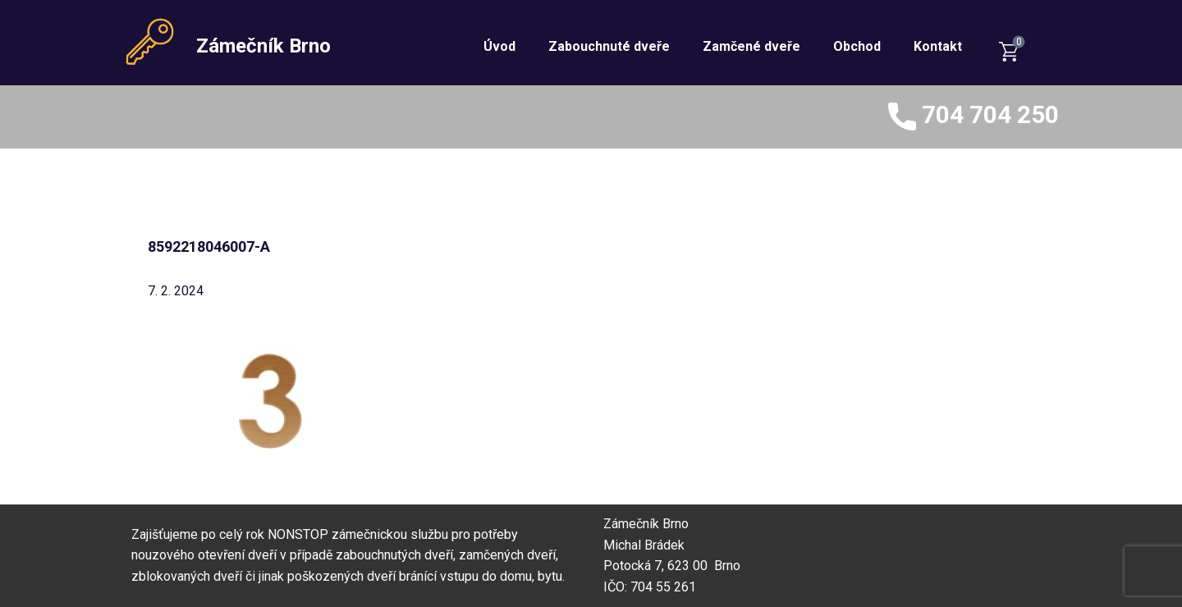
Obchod (857, 46)
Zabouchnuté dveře (609, 46)
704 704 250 (973, 116)
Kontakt (938, 46)
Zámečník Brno (263, 45)
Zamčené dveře (751, 46)
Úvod (499, 46)
